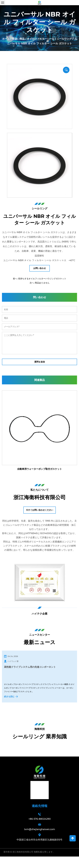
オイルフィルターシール (42, 38)
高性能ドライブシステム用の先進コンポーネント (30, 667)
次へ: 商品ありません (39, 283)
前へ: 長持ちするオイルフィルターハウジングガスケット (39, 278)
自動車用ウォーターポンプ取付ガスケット (39, 469)
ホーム (6, 38)
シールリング (67, 38)
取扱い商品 (19, 38)
